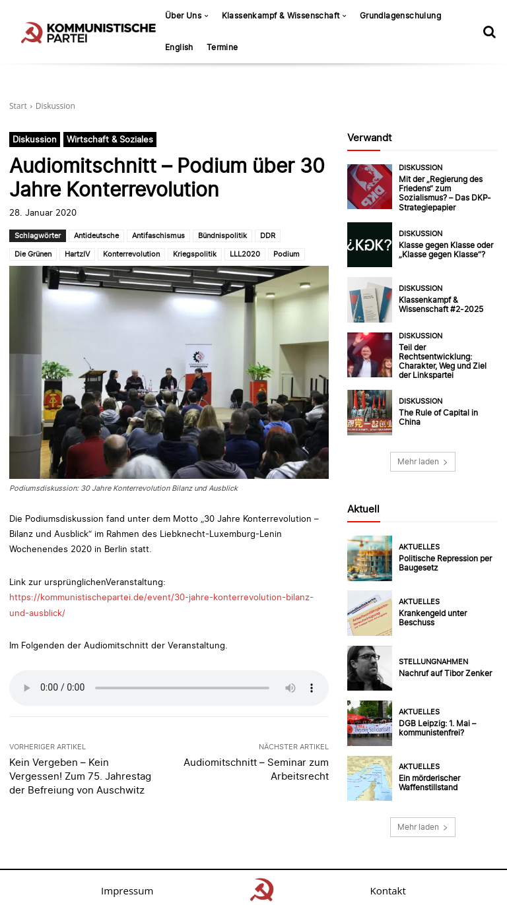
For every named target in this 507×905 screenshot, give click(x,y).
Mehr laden (422, 455)
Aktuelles (419, 542)
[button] (489, 31)
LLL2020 (245, 254)
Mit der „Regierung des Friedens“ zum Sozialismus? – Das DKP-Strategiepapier (446, 191)
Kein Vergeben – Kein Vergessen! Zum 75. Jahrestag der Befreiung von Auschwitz (80, 776)
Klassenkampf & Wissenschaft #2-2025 (438, 302)
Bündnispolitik (222, 235)
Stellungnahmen (433, 656)
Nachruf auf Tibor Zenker (441, 666)
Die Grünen (33, 254)
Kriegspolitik (195, 254)
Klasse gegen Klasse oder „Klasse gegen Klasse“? (443, 246)
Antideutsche (96, 235)
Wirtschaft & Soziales (109, 139)
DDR (267, 235)
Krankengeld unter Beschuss (447, 612)
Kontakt (388, 884)
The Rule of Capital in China (446, 411)
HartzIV (77, 254)
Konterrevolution (131, 254)
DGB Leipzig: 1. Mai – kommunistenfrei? (435, 722)
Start (18, 105)
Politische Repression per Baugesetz (443, 557)
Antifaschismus (158, 235)
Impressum (127, 884)
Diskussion (55, 105)
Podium (286, 254)
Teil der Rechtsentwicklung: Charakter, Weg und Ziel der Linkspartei (445, 357)
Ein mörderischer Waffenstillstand (428, 777)
